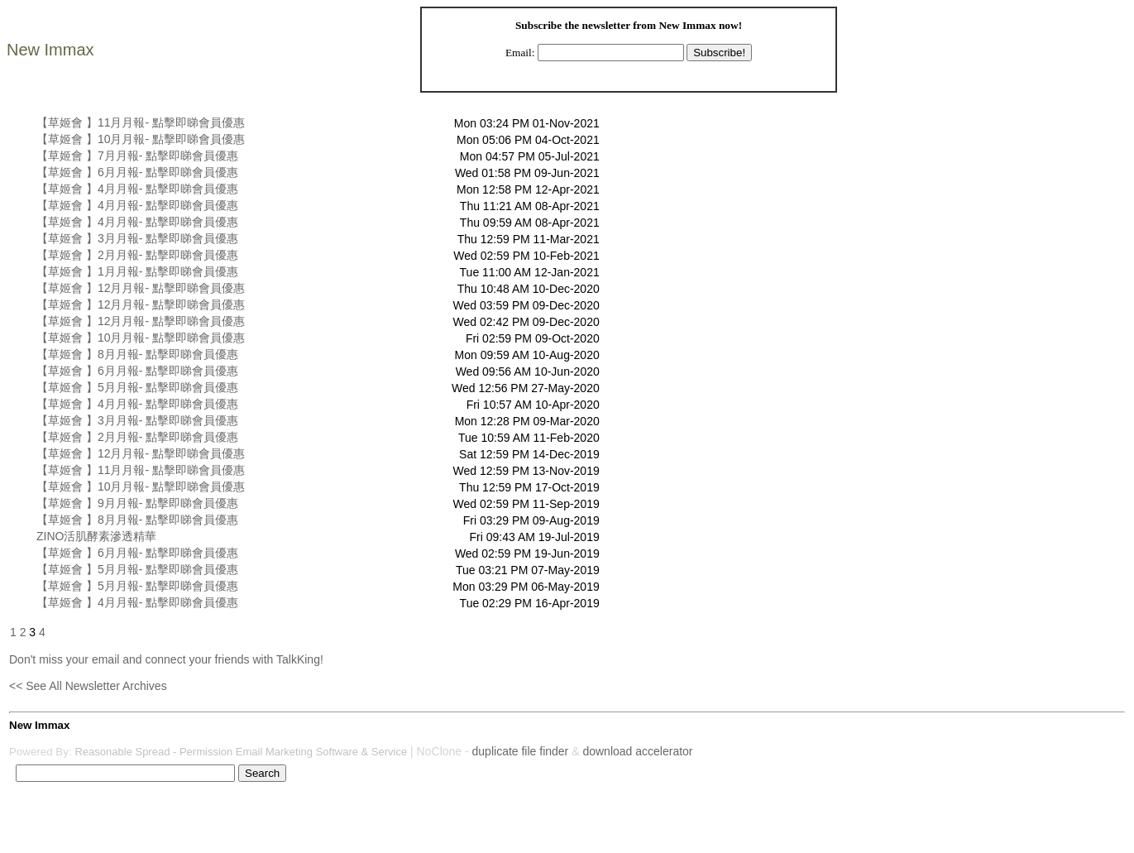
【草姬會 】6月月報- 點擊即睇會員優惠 (137, 172)
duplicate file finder (520, 751)
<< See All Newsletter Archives (88, 685)
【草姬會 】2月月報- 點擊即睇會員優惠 (137, 254)
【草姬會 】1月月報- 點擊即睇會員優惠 (137, 271)
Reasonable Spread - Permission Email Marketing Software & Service (240, 751)
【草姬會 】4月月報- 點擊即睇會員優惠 (137, 188)
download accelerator (637, 751)
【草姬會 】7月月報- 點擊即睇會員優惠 (137, 155)
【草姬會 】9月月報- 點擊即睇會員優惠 (137, 503)
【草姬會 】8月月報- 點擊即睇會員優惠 (137, 354)
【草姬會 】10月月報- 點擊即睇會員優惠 (140, 139)
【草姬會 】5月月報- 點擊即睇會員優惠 (137, 387)
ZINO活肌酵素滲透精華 (96, 536)
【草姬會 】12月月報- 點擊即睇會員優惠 (140, 288)
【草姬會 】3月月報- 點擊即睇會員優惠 (137, 238)
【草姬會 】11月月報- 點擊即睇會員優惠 (140, 122)
